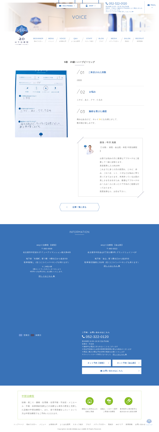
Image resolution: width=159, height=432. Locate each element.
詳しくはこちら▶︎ (128, 11)
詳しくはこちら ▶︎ (47, 276)
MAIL (152, 5)
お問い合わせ (140, 424)
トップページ (19, 424)
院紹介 (127, 40)
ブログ (101, 40)
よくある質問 (75, 40)
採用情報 (139, 40)
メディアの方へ (114, 40)
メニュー (51, 40)
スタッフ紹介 (89, 40)
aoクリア (119, 424)
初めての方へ (38, 40)
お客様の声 (62, 40)
